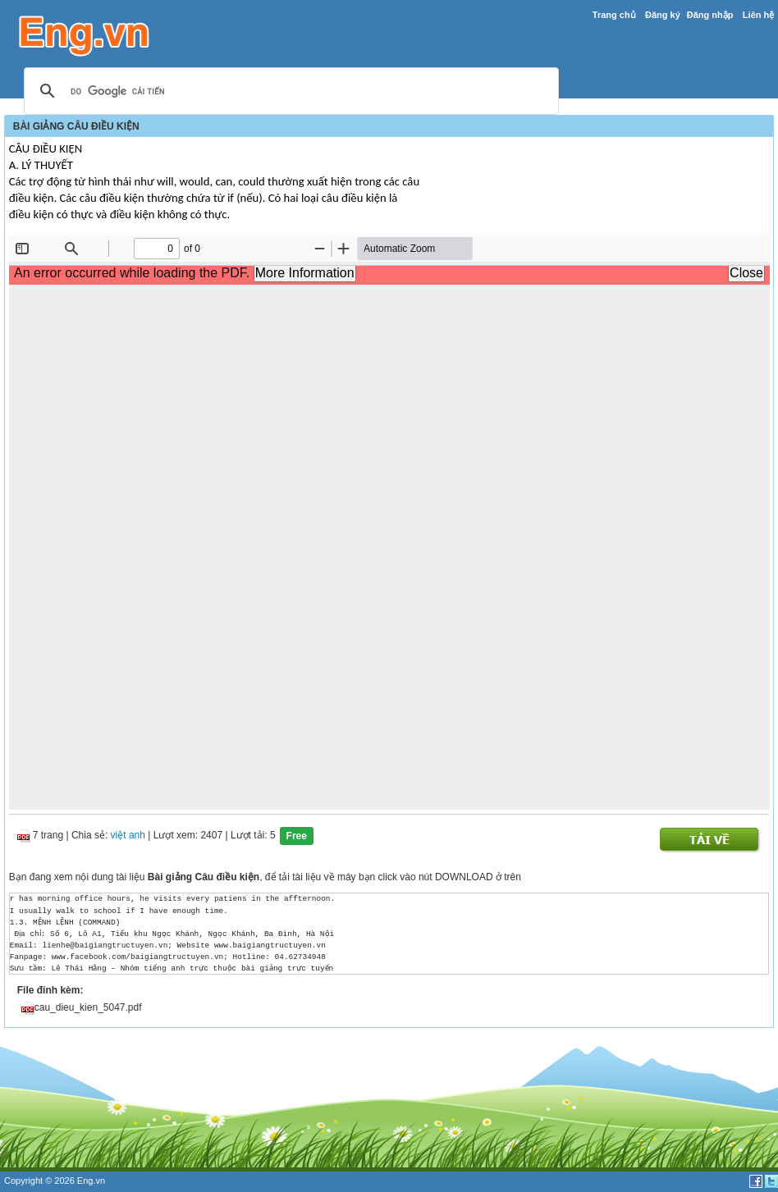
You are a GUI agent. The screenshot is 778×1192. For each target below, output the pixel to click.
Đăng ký (662, 15)
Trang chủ (614, 15)
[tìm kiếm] (289, 92)
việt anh (128, 836)
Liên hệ (758, 15)
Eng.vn (91, 1180)
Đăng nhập (710, 15)
